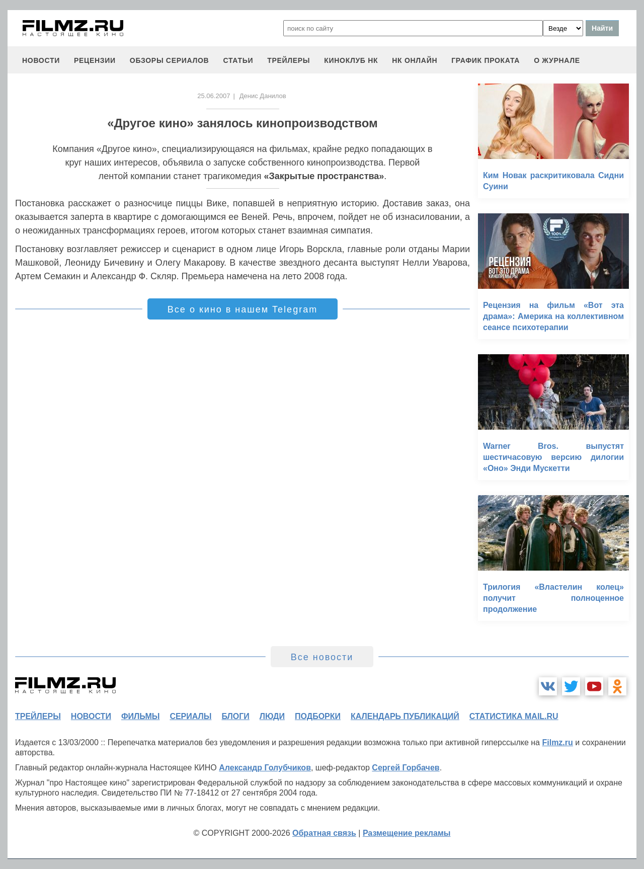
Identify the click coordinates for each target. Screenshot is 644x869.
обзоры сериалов (169, 60)
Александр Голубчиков (265, 767)
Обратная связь (324, 833)
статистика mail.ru (513, 716)
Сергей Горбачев (405, 767)
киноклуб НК (351, 60)
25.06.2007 (213, 96)
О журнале (557, 60)
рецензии (95, 60)
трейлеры (288, 60)
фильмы (140, 716)
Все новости (322, 657)
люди (272, 716)
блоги (235, 716)
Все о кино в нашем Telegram (242, 309)
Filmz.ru (557, 742)
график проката (485, 60)
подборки (318, 716)
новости (41, 60)
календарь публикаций (405, 716)
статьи (238, 60)
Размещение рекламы (407, 833)
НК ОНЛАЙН (414, 60)
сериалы (190, 716)
